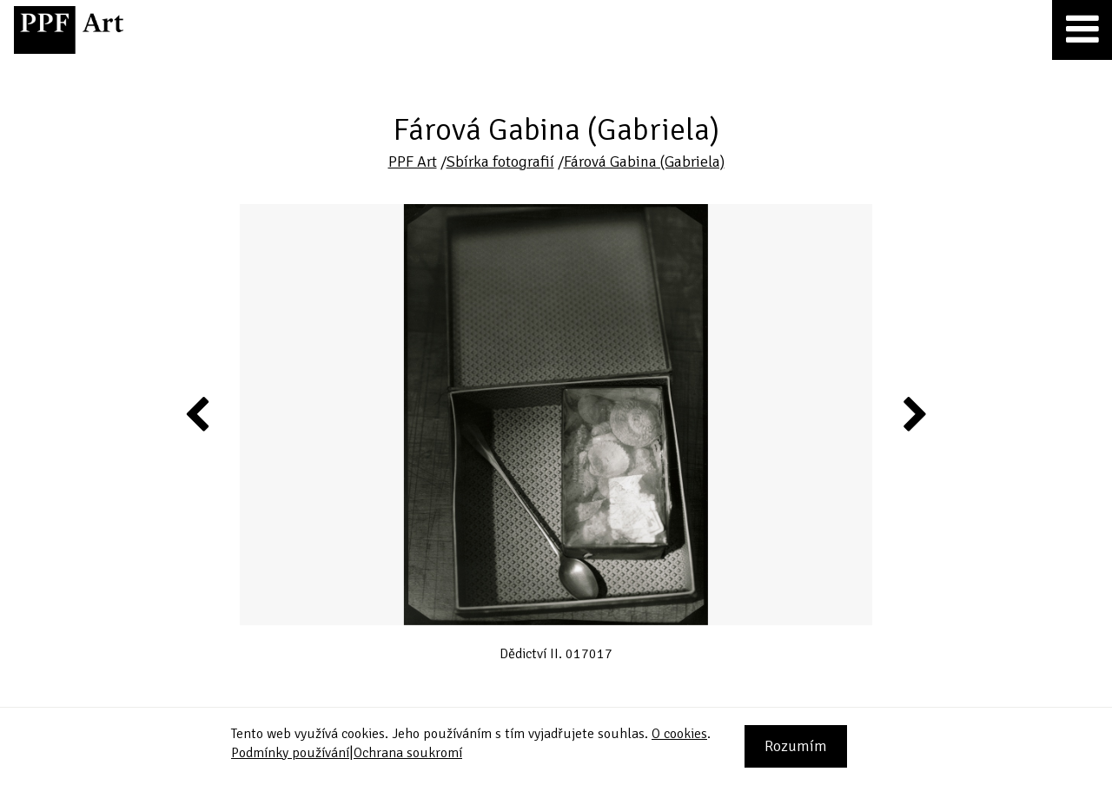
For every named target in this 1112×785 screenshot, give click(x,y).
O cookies (679, 733)
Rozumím (795, 745)
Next (913, 413)
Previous (198, 413)
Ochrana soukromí (408, 753)
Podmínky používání (290, 753)
